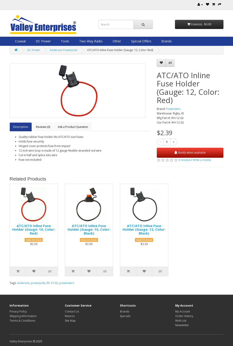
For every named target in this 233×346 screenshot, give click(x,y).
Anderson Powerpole (63, 50)
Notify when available (190, 153)
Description (20, 127)
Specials (125, 316)
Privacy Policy (18, 311)
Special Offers (140, 41)
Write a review (202, 160)
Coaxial (20, 41)
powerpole (38, 283)
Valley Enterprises (21, 341)
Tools (64, 41)
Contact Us (72, 311)
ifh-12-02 (52, 283)
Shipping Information (23, 316)
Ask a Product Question (73, 127)
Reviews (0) (43, 127)
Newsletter (182, 325)
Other (116, 41)
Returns (70, 316)
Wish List (180, 321)
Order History (184, 316)
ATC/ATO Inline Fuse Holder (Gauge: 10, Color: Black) (89, 229)
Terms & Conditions (22, 321)
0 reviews (184, 160)
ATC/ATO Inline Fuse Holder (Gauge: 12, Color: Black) (144, 229)
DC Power (43, 41)
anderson (23, 283)
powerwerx (66, 283)
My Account (182, 311)
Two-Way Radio (90, 41)
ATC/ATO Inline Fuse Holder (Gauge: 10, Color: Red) (33, 229)
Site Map (70, 321)
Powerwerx (173, 109)
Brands (166, 41)
